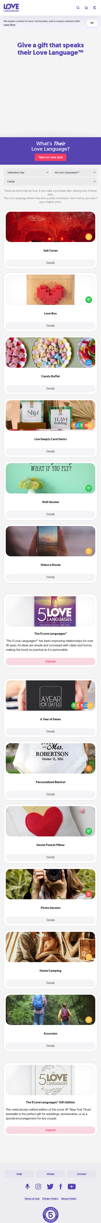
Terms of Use (32, 1198)
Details (50, 263)
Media (50, 1174)
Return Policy (69, 1198)
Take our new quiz (50, 157)
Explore (50, 661)
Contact (81, 1174)
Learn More (9, 24)
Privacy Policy (50, 1198)
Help (19, 1174)
